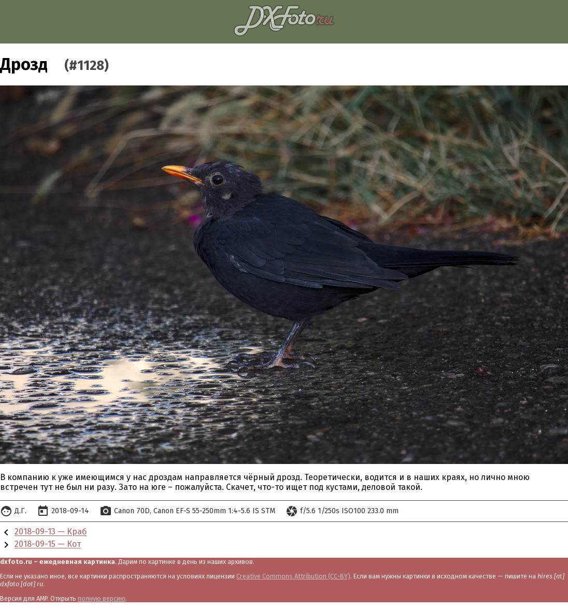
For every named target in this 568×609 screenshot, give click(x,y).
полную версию (101, 598)
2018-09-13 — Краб (51, 532)
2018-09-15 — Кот (48, 544)
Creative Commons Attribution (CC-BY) (293, 576)
